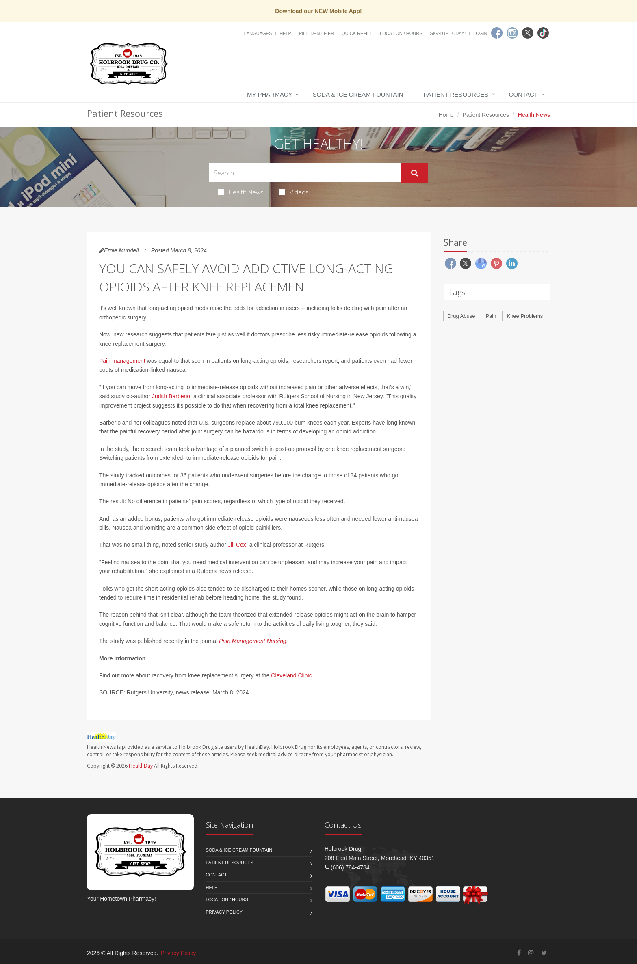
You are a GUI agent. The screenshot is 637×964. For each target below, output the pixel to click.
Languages (258, 33)
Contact (523, 94)
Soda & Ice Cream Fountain (357, 94)
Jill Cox (237, 544)
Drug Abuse (461, 316)
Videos (294, 192)
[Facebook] (497, 33)
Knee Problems (525, 316)
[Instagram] (512, 33)
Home (446, 115)
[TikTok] (543, 33)
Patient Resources (456, 94)
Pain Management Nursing (252, 641)
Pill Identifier (316, 33)
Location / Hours (401, 33)
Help (285, 33)
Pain (490, 316)
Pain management (122, 361)
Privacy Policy (224, 912)
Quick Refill (357, 33)
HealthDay (141, 765)
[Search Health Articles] (305, 172)
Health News (241, 192)
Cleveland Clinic (291, 675)
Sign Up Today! (448, 33)
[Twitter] (527, 33)
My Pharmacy (269, 94)
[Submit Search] (414, 173)
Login (480, 33)
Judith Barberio (171, 396)
